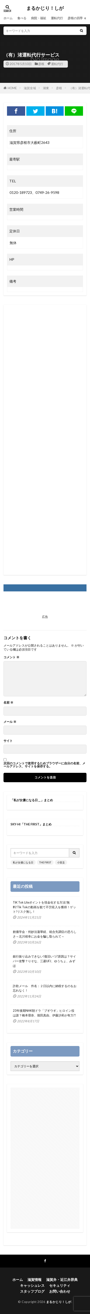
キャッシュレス (32, 1285)
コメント (11, 657)
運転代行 (57, 18)
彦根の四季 (75, 18)
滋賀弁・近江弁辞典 (62, 1279)
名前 (8, 702)
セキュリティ (59, 1285)
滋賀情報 (35, 1279)
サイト (8, 740)
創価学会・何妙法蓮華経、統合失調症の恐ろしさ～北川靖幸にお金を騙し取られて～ (44, 934)
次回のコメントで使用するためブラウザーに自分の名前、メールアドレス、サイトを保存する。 (44, 765)
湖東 (46, 88)
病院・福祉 (38, 18)
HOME (12, 88)
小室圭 (61, 862)
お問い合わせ (59, 1291)
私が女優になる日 (23, 862)
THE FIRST (45, 862)
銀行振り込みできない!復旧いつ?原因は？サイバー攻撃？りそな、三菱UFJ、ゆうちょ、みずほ (44, 961)
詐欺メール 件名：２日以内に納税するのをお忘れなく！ (44, 988)
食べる (21, 18)
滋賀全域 (30, 88)
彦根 (41, 64)
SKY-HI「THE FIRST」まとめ (31, 824)
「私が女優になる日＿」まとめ (31, 800)
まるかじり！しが (45, 8)
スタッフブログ (32, 1291)
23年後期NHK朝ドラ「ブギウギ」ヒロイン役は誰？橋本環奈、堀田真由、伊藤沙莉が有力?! (44, 1013)
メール (9, 721)
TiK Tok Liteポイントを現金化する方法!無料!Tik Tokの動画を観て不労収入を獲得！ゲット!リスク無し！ (44, 907)
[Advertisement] (45, 439)
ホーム (8, 18)
